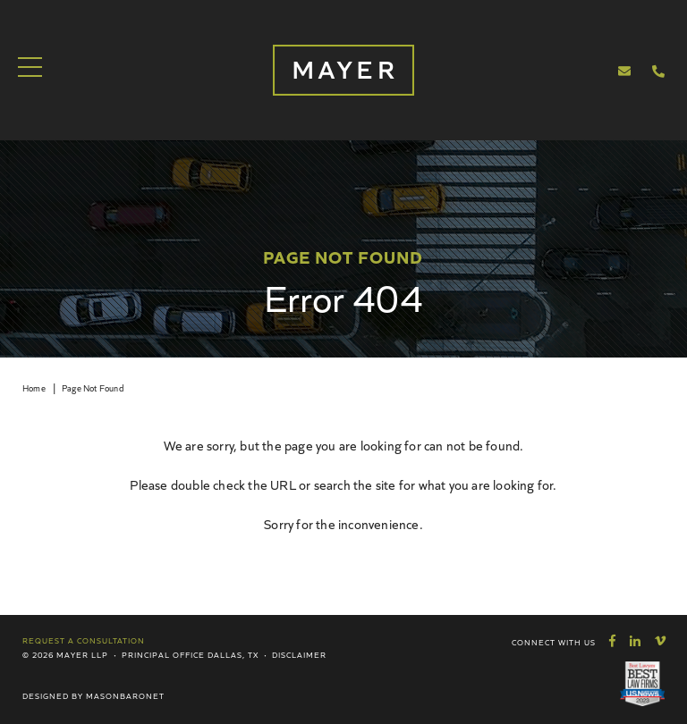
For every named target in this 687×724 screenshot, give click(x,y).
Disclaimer (299, 654)
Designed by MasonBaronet (93, 695)
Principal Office (163, 654)
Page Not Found (92, 388)
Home (34, 388)
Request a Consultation (83, 640)
